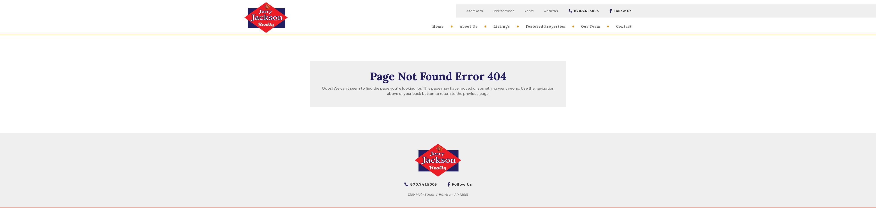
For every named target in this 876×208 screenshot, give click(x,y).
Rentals (551, 11)
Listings (501, 26)
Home (438, 26)
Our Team (590, 26)
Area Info (474, 11)
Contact (624, 26)
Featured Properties (545, 26)
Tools (529, 11)
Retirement (504, 11)
